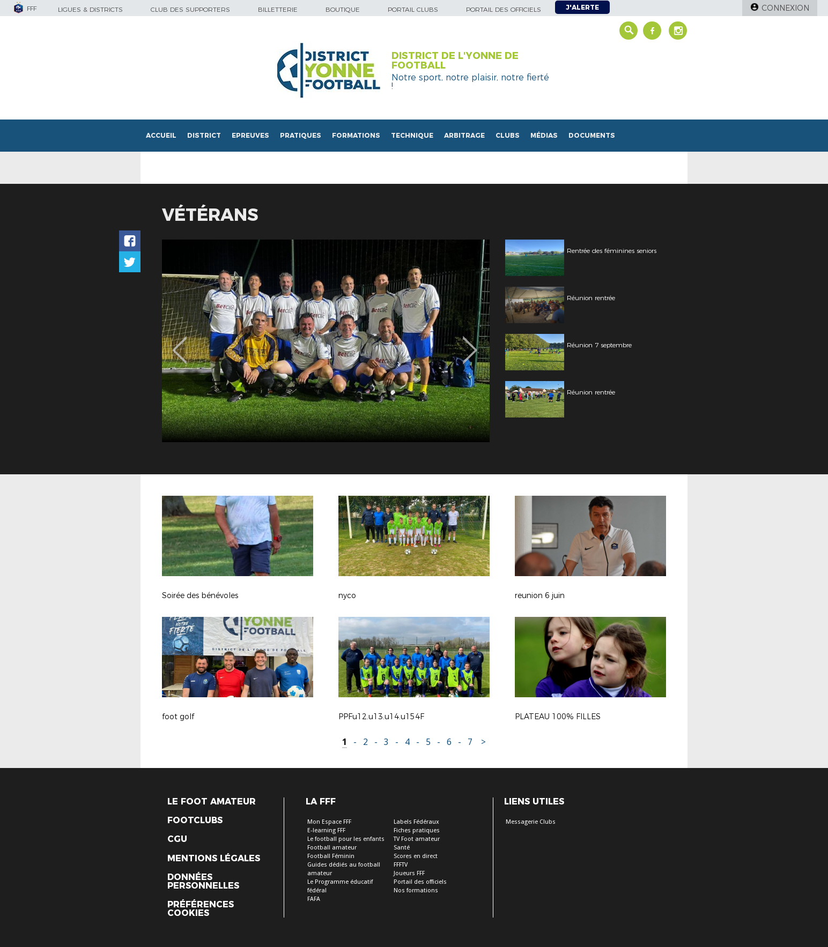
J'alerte (582, 7)
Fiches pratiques (417, 830)
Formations (356, 135)
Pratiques (300, 135)
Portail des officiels (503, 9)
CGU (177, 839)
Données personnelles (203, 881)
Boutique (343, 9)
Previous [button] (180, 342)
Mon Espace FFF (329, 821)
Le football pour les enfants (346, 839)
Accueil (161, 135)
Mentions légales (213, 858)
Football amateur (332, 847)
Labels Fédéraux (416, 821)
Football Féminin (330, 856)
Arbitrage (464, 135)
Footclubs (195, 820)
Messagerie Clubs (531, 821)
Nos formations (416, 890)
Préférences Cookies (200, 909)
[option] (326, 341)
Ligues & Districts (90, 9)
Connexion (785, 8)
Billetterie (278, 9)
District (204, 135)
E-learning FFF (326, 830)
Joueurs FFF (409, 873)
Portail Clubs (413, 9)
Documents (591, 135)
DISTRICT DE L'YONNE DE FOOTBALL (455, 60)
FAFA (313, 899)
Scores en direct (416, 856)
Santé (402, 847)
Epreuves (250, 135)
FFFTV (401, 864)
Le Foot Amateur (211, 801)
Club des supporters (190, 9)
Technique (412, 135)
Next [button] (470, 342)
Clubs (508, 135)
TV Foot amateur (417, 839)
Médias (544, 135)
